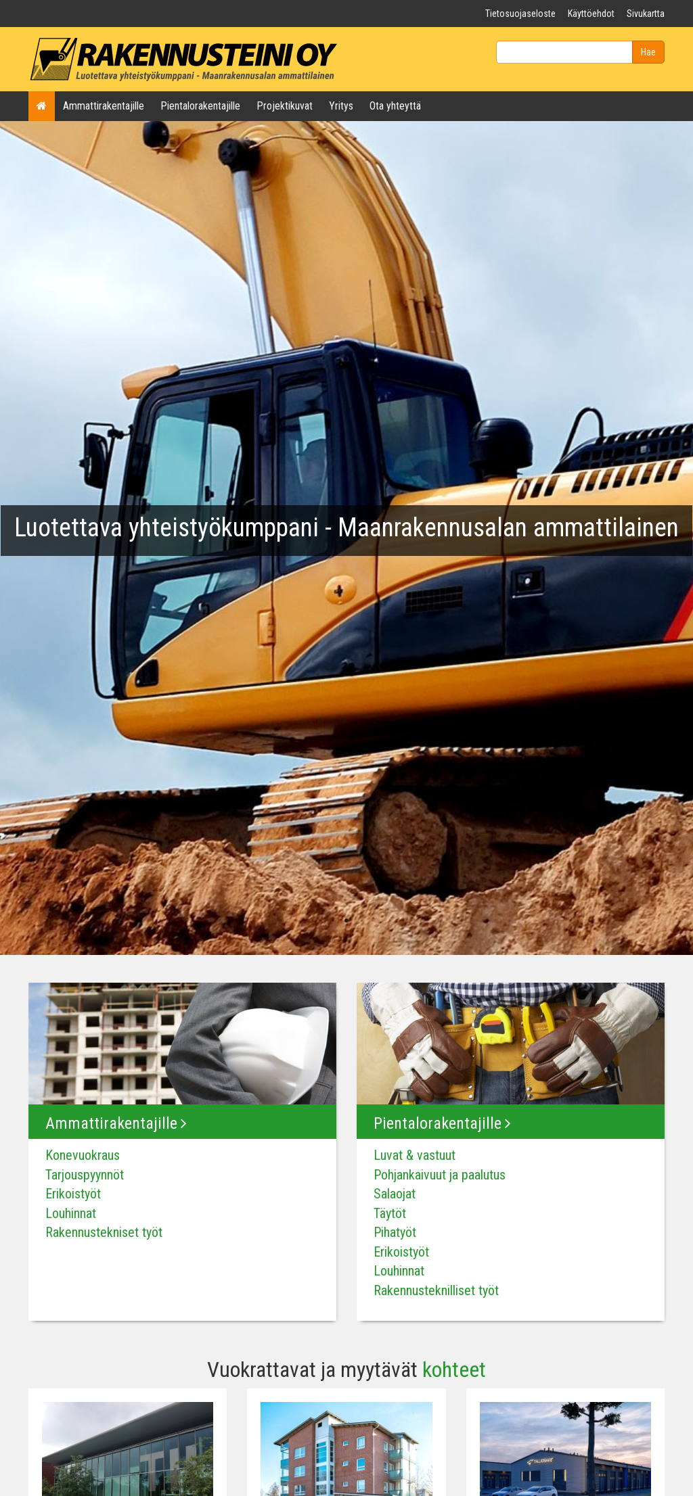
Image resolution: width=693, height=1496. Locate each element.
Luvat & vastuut (414, 1155)
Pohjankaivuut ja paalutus (440, 1175)
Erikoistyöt (73, 1194)
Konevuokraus (82, 1155)
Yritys (341, 105)
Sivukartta (646, 13)
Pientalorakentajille (200, 105)
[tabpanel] (346, 536)
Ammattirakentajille (103, 105)
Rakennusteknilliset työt (436, 1290)
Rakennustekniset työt (103, 1232)
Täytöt (390, 1213)
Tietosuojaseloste (520, 13)
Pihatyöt (395, 1232)
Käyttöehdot (591, 13)
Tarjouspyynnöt (84, 1175)
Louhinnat (70, 1213)
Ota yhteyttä (395, 105)
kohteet (454, 1370)
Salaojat (395, 1194)
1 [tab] (346, 921)
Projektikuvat (284, 105)
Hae (648, 52)
